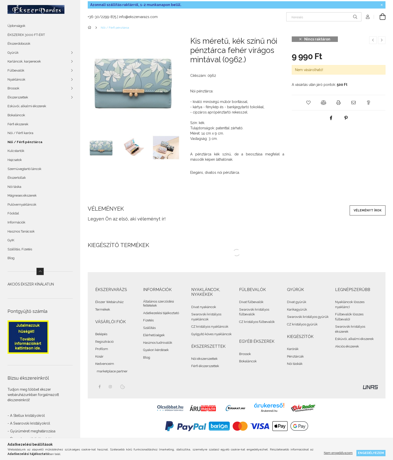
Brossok (245, 354)
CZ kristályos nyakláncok (209, 326)
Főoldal (13, 213)
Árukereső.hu (269, 410)
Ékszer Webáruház (109, 302)
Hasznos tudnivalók (157, 342)
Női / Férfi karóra (20, 133)
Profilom (101, 349)
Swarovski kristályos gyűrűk (308, 317)
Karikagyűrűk (297, 309)
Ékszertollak (17, 178)
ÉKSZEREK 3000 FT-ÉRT (26, 35)
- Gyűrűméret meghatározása (31, 431)
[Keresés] (323, 16)
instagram (110, 386)
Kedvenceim (104, 364)
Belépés (101, 334)
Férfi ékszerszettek (205, 366)
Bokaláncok (16, 115)
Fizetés (148, 320)
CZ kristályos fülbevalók (257, 322)
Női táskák (295, 364)
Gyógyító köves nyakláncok (211, 334)
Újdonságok (16, 26)
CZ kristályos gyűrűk (302, 324)
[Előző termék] (373, 40)
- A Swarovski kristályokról (29, 423)
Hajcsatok (15, 160)
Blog (11, 258)
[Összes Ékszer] (90, 27)
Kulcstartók (16, 151)
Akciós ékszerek (347, 346)
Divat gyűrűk (296, 302)
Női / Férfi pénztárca (25, 142)
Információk (16, 222)
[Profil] (367, 16)
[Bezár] (381, 5)
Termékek (102, 309)
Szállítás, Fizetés (20, 249)
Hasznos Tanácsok (21, 231)
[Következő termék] (381, 40)
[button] (309, 102)
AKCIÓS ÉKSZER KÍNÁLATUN (31, 284)
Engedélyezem (371, 453)
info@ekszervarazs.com (138, 17)
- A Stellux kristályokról (26, 416)
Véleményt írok (367, 210)
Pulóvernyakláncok (22, 204)
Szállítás (149, 328)
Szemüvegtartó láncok (24, 169)
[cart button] (379, 16)
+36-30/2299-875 (102, 17)
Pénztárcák (295, 356)
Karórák (293, 349)
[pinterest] (346, 118)
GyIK (11, 240)
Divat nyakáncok (203, 307)
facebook (99, 386)
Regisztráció (104, 341)
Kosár (99, 356)
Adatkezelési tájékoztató (161, 313)
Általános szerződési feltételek (158, 303)
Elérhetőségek (154, 335)
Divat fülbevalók (251, 302)
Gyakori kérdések (156, 350)
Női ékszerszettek (204, 359)
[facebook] (331, 118)
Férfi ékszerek (18, 124)
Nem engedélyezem (338, 453)
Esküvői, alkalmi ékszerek (27, 106)
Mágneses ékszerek (22, 195)
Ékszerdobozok (19, 43)
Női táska (14, 187)
